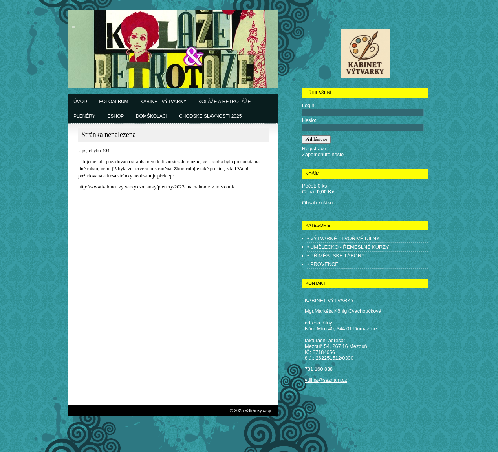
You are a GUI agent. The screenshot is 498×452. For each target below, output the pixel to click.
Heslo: (309, 120)
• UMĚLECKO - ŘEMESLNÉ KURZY (348, 247)
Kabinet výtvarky (163, 101)
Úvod (80, 101)
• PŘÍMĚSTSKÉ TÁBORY (335, 256)
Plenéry (84, 116)
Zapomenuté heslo (323, 154)
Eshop (115, 116)
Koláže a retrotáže (224, 101)
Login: (309, 105)
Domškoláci (151, 116)
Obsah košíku (317, 203)
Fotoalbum (113, 101)
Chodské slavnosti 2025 (210, 116)
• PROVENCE (323, 264)
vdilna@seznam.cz (326, 380)
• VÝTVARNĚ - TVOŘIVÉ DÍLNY (343, 238)
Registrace (314, 148)
